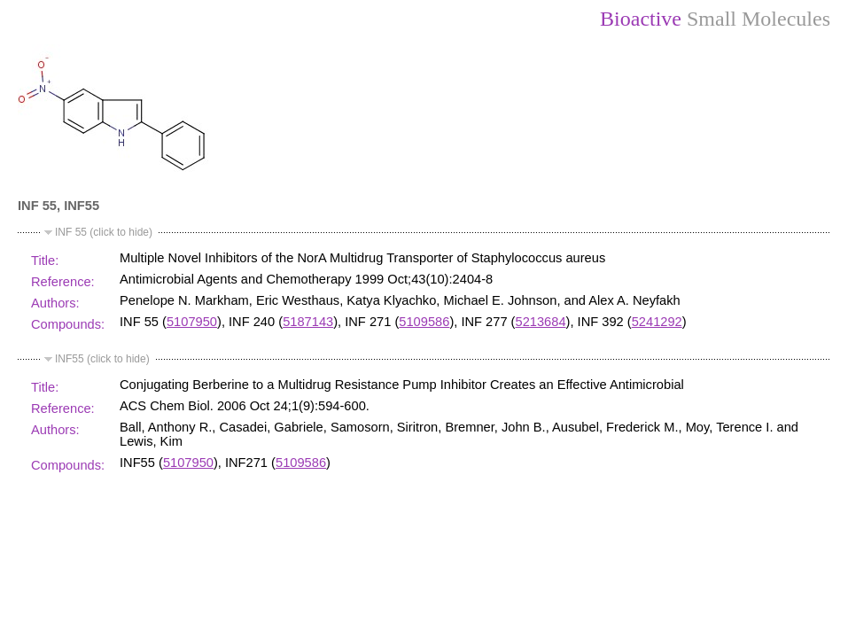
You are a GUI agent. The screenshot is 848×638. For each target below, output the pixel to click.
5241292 (657, 322)
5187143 (308, 322)
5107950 (192, 322)
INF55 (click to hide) (102, 359)
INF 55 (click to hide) (103, 232)
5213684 (541, 322)
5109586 (424, 322)
